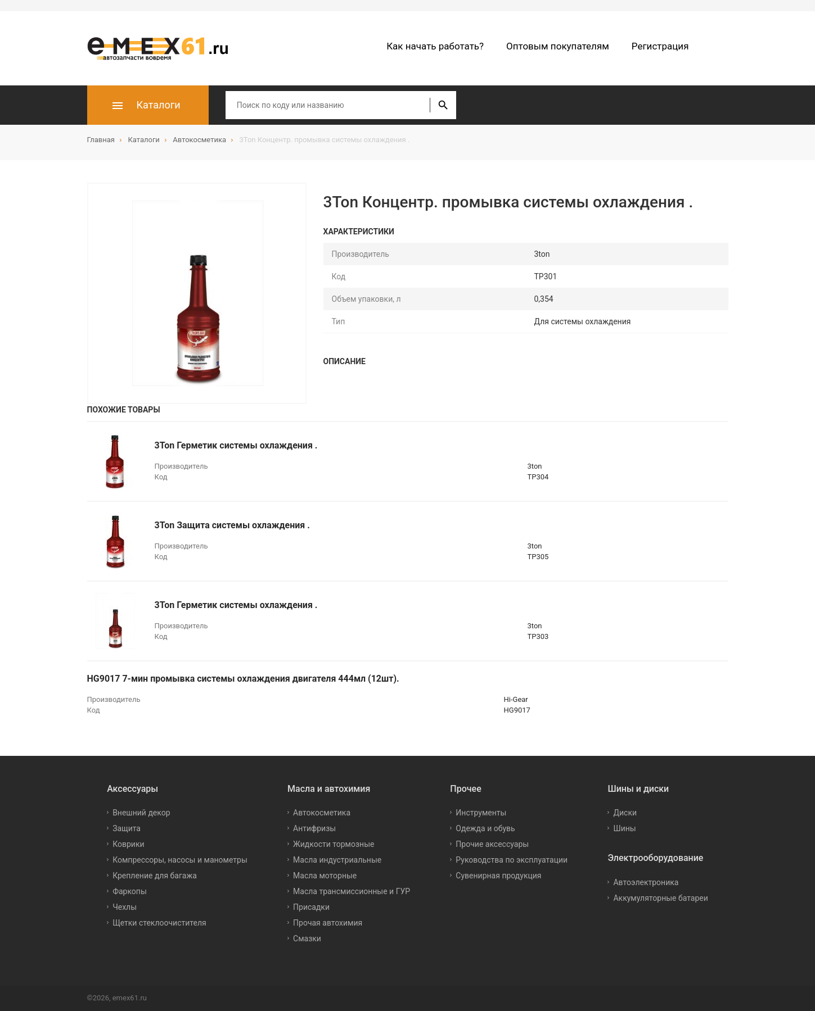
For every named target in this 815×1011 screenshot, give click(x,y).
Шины (624, 828)
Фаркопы (129, 891)
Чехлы (124, 907)
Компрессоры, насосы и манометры (179, 859)
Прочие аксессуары (492, 844)
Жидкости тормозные (333, 844)
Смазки (307, 938)
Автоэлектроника (645, 882)
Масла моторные (325, 875)
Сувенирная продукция (498, 875)
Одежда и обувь (485, 828)
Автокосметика (321, 812)
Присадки (311, 907)
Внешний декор (141, 812)
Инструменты (481, 812)
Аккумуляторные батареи (660, 898)
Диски (625, 812)
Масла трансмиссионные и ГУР (351, 891)
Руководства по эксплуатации (512, 859)
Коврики (128, 844)
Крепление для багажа (154, 875)
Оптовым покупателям (557, 46)
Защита (126, 828)
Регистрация (660, 46)
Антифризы (314, 828)
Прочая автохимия (327, 922)
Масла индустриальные (337, 859)
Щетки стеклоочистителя (159, 922)
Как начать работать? (435, 46)
